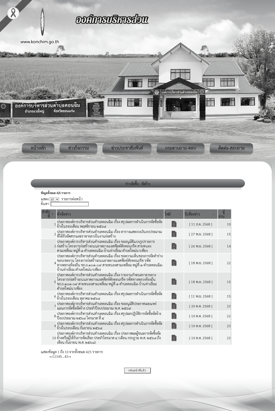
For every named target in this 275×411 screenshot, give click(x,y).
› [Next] (68, 356)
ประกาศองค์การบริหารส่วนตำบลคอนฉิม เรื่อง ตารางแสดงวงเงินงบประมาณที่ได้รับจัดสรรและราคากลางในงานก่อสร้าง (109, 233)
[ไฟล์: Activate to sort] (174, 214)
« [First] (50, 356)
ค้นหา (45, 203)
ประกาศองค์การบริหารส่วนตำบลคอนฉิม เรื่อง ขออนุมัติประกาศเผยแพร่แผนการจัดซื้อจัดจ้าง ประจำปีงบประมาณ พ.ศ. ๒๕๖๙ (107, 305)
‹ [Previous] (51, 356)
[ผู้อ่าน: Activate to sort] (224, 214)
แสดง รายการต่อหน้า (61, 199)
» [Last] (70, 356)
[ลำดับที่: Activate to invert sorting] (48, 214)
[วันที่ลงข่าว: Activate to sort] (201, 214)
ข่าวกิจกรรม (78, 148)
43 (66, 356)
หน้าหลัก (38, 148)
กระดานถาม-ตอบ (180, 148)
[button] (64, 214)
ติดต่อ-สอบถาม (231, 148)
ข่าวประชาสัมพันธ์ (127, 148)
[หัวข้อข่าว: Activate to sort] (110, 214)
